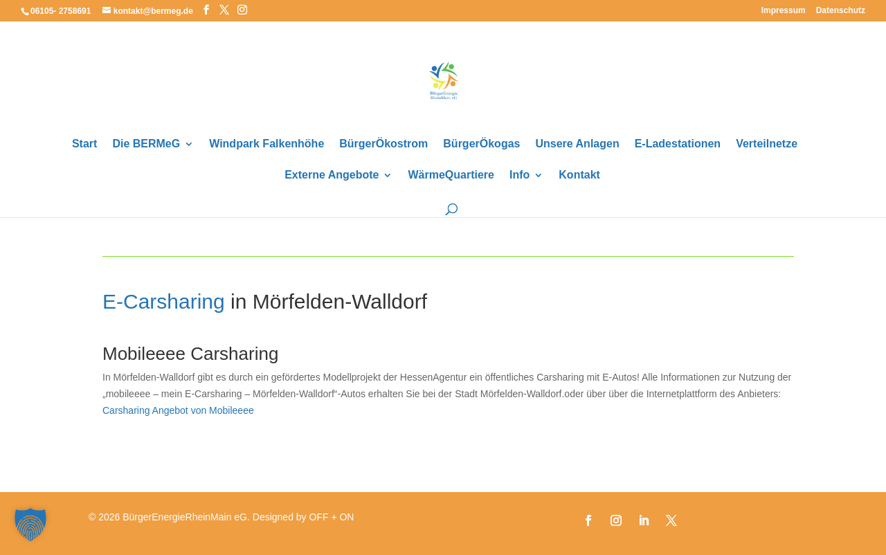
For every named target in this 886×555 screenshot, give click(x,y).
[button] (30, 524)
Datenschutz (840, 10)
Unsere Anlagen (577, 144)
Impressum (783, 10)
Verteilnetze (766, 144)
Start (84, 144)
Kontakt (579, 175)
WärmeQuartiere (451, 175)
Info (519, 175)
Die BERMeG (146, 144)
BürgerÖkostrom (383, 144)
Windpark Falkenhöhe (266, 144)
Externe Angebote (331, 175)
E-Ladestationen (678, 144)
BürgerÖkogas (481, 144)
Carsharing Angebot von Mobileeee (178, 410)
